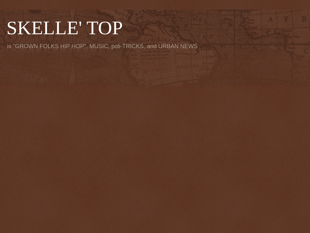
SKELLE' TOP (64, 27)
